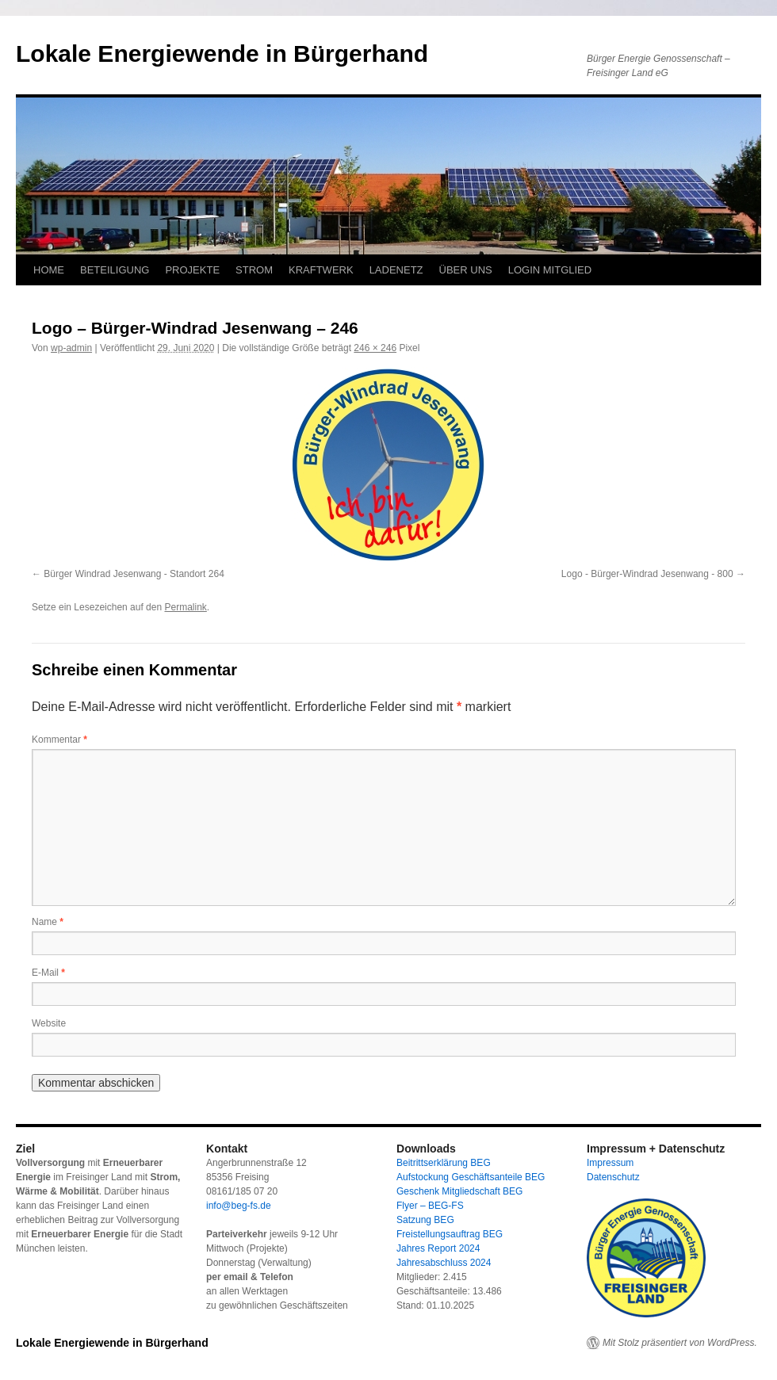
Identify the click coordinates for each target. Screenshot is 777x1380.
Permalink (185, 607)
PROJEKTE (192, 270)
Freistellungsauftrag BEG (449, 1234)
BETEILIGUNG (114, 270)
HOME (48, 270)
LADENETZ (396, 270)
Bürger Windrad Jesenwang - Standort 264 (134, 573)
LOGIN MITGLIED (549, 270)
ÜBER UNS (465, 270)
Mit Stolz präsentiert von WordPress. (680, 1342)
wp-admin (71, 348)
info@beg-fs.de (238, 1205)
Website (49, 1023)
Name (47, 921)
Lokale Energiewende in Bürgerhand (222, 53)
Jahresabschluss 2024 (443, 1262)
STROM (254, 270)
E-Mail (48, 972)
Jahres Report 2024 (438, 1248)
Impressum (610, 1162)
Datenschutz (613, 1177)
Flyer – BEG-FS (430, 1205)
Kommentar (59, 739)
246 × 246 (375, 348)
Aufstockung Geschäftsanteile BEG (470, 1177)
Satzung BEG (425, 1219)
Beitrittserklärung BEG (443, 1162)
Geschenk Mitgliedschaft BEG (459, 1191)
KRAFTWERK (321, 270)
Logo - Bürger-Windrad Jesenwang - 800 (647, 573)
